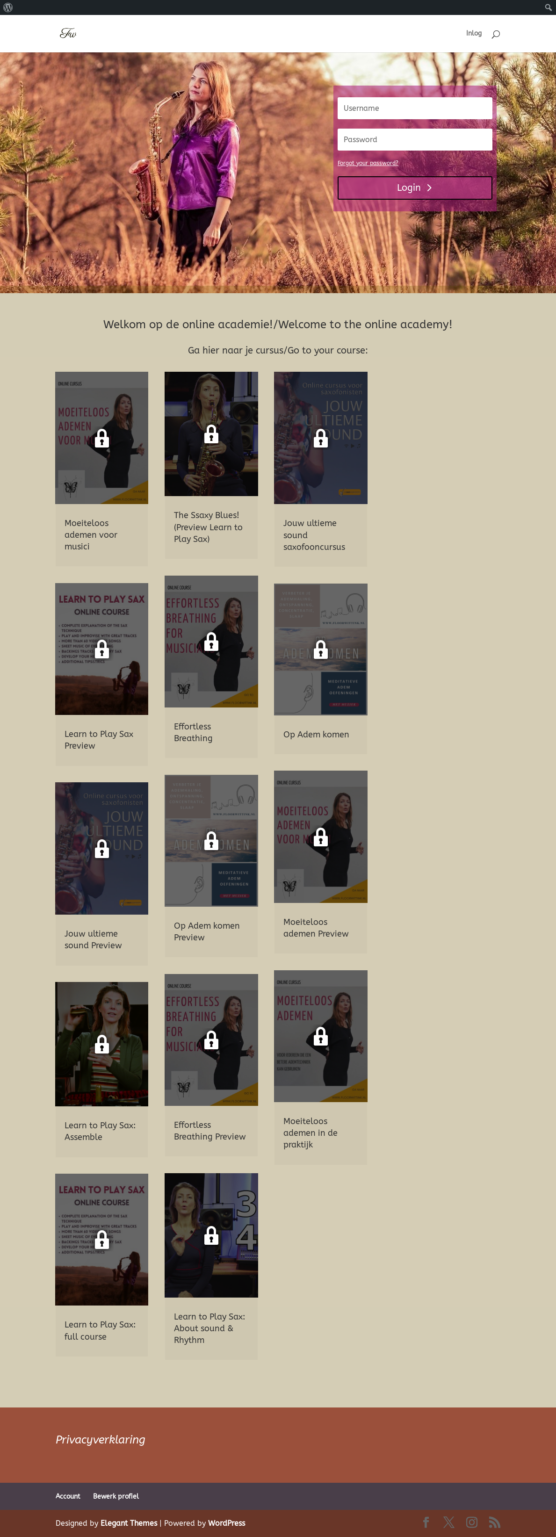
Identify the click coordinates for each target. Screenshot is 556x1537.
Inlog (474, 33)
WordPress (226, 1523)
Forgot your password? (368, 163)
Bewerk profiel (116, 1497)
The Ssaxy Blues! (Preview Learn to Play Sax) (208, 527)
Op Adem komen (316, 734)
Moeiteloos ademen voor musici (91, 535)
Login (409, 187)
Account (68, 1497)
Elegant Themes (129, 1523)
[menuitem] (8, 7)
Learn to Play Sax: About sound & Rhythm (209, 1328)
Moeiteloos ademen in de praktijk (310, 1133)
